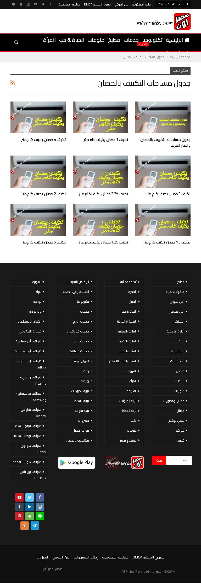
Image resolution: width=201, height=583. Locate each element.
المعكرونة (177, 351)
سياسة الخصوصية (69, 4)
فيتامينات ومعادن (77, 440)
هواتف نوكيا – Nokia (27, 436)
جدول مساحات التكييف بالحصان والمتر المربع (165, 142)
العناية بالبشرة (128, 341)
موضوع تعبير (128, 440)
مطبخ (114, 40)
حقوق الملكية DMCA (97, 4)
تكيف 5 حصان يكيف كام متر (43, 242)
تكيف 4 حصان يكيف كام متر (43, 139)
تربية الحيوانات (128, 401)
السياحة (132, 391)
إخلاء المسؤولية (142, 4)
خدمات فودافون (78, 331)
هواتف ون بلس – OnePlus (31, 475)
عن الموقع (121, 4)
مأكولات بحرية (174, 292)
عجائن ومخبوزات (173, 401)
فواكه (180, 430)
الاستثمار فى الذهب (76, 292)
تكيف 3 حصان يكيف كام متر (168, 194)
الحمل (133, 302)
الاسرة (132, 292)
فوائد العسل (80, 430)
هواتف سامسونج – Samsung (30, 396)
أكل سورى (177, 302)
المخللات (178, 341)
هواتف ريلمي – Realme (33, 380)
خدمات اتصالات (79, 351)
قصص (180, 440)
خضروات (83, 421)
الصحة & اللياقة (127, 321)
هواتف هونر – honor (27, 462)
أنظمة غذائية (128, 282)
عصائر (180, 411)
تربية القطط (129, 411)
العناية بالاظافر (127, 331)
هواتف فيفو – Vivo (28, 426)
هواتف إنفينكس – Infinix (31, 364)
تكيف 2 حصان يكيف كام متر (43, 194)
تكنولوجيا (152, 40)
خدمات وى (81, 341)
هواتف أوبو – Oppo (27, 351)
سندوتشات (177, 361)
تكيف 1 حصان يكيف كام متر (106, 139)
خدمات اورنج (81, 321)
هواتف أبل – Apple (28, 341)
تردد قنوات (82, 411)
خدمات (131, 40)
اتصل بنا (42, 557)
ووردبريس (34, 311)
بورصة (85, 381)
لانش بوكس (176, 421)
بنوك (86, 371)
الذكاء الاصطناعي (29, 321)
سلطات (179, 381)
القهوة (132, 371)
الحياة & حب (71, 40)
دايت (134, 421)
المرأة (49, 40)
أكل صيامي (176, 311)
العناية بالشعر (128, 351)
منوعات (96, 40)
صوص (180, 371)
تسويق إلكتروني (30, 331)
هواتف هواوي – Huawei (32, 449)
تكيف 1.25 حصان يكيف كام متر (103, 242)
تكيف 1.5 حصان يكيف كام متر (167, 242)
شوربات (179, 391)
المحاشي (178, 321)
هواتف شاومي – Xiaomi (32, 413)
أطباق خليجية (175, 331)
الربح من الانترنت (79, 282)
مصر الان (48, 569)
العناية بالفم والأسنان (123, 361)
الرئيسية (177, 40)
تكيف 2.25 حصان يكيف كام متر (103, 194)
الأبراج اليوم (81, 361)
